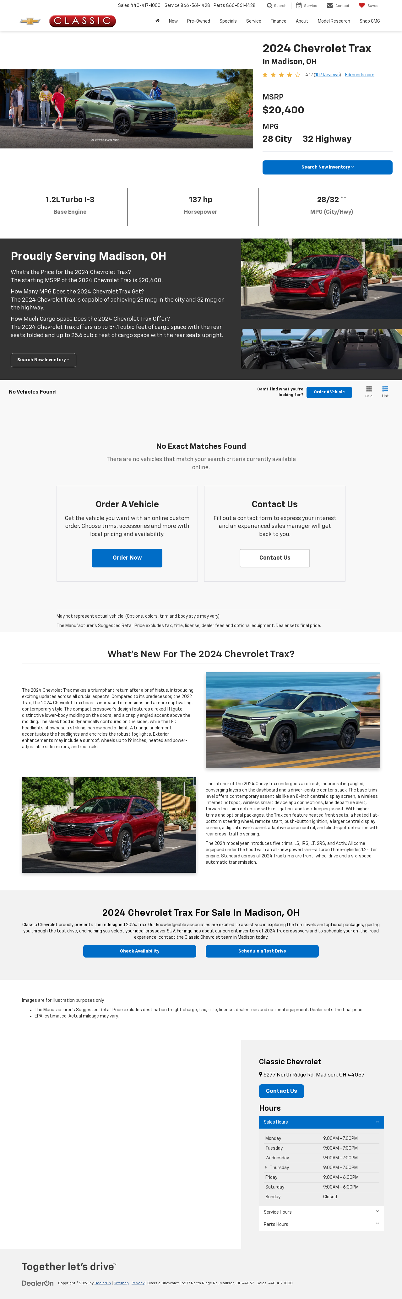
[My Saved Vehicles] (368, 6)
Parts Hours (321, 1224)
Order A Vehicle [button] (329, 392)
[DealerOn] (38, 1283)
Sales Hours (321, 1122)
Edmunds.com (359, 75)
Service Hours (321, 1212)
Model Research (334, 21)
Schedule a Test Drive (262, 951)
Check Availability (140, 951)
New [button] (173, 21)
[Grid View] (367, 392)
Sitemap (121, 1283)
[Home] (157, 21)
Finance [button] (278, 21)
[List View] (385, 392)
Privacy (138, 1283)
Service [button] (253, 21)
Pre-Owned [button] (198, 21)
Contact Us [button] (281, 1091)
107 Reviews (327, 75)
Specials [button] (228, 21)
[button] (127, 558)
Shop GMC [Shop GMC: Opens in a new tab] (370, 21)
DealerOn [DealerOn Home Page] (103, 1283)
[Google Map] (120, 1144)
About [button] (302, 21)
